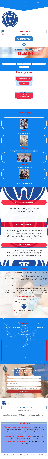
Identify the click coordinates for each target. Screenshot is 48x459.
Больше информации (24, 457)
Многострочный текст (24, 384)
